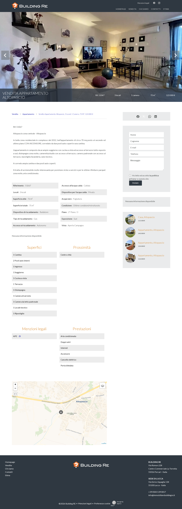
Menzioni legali (85, 503)
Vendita (15, 114)
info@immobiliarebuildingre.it (161, 495)
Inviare (135, 183)
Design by (117, 503)
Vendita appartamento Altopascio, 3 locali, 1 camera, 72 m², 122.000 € (66, 114)
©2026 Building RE (67, 503)
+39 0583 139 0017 (157, 492)
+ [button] (15, 385)
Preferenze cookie (102, 503)
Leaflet (104, 443)
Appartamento (28, 114)
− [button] (15, 388)
